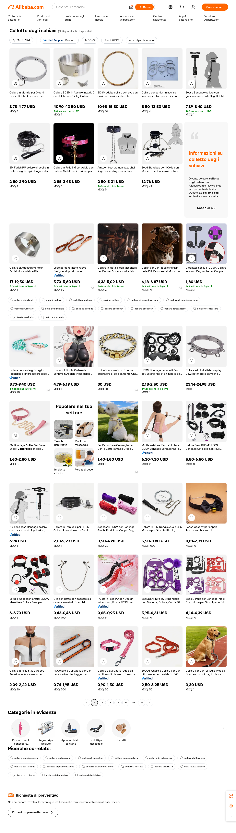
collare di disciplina (58, 758)
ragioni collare (109, 300)
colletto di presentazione (58, 766)
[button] (131, 7)
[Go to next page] (149, 702)
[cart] (182, 7)
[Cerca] (144, 7)
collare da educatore (124, 758)
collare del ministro (55, 775)
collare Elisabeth (112, 308)
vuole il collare (52, 300)
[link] (231, 796)
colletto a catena (80, 300)
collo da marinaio (21, 317)
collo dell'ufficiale (22, 308)
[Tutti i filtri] (21, 40)
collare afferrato (132, 766)
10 (141, 702)
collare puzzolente (192, 766)
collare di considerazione (143, 300)
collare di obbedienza (24, 758)
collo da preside (82, 308)
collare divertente (22, 300)
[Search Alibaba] (91, 7)
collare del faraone (192, 758)
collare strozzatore (173, 308)
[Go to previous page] (86, 702)
